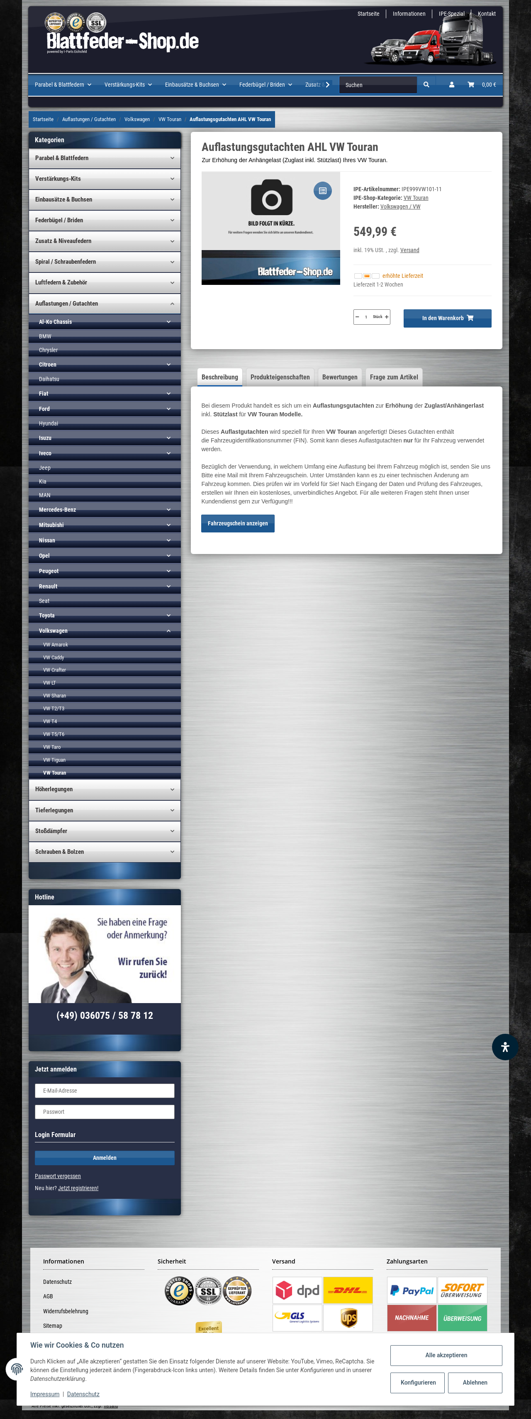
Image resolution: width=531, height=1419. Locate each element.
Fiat (43, 393)
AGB (48, 1296)
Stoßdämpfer (51, 831)
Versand (409, 250)
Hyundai (48, 423)
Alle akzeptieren (446, 1355)
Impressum (44, 1394)
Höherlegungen (54, 789)
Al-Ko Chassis (55, 321)
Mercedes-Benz (57, 509)
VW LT (49, 683)
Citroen (47, 364)
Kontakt (487, 13)
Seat (44, 601)
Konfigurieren (418, 1382)
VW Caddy (53, 657)
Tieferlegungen (54, 810)
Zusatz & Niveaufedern (63, 241)
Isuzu (45, 438)
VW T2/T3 (53, 708)
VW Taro (52, 747)
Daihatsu (49, 379)
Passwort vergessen (58, 1176)
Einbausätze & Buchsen (63, 199)
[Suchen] (378, 85)
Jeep (45, 467)
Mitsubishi (51, 525)
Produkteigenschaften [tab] (280, 377)
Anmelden (105, 1157)
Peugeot (48, 571)
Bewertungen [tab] (340, 377)
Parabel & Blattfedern (61, 158)
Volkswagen (53, 630)
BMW (45, 336)
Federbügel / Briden (59, 220)
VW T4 (50, 721)
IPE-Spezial (452, 13)
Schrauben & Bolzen (59, 851)
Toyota (47, 615)
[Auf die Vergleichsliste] (323, 191)
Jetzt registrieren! (78, 1188)
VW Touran (416, 197)
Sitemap (52, 1325)
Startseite (369, 13)
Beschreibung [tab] (220, 377)
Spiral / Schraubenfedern (65, 261)
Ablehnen (475, 1382)
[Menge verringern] (357, 317)
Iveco (45, 453)
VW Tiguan (54, 760)
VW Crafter (54, 670)
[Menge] (366, 317)
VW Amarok (55, 644)
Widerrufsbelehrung (65, 1311)
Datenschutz (57, 1281)
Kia (42, 481)
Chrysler (48, 350)
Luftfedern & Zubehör (61, 282)
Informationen (409, 13)
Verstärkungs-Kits (58, 178)
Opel (44, 555)
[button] (452, 85)
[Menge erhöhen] (386, 317)
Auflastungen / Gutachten (66, 303)
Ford (44, 409)
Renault (48, 586)
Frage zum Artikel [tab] (394, 377)
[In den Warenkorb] (447, 318)
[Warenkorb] (482, 85)
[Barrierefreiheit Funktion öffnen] (505, 1047)
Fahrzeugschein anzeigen (238, 523)
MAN (45, 495)
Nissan (47, 540)
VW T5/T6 (53, 734)
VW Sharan (54, 695)
